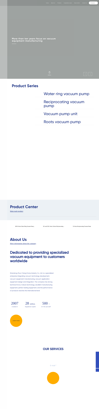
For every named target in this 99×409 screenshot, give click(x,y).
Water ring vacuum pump (65, 94)
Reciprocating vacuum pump (63, 104)
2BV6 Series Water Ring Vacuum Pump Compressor (24, 227)
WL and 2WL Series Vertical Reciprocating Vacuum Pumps (53, 227)
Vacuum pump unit (60, 114)
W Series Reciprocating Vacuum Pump (82, 226)
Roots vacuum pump (61, 122)
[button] (85, 74)
